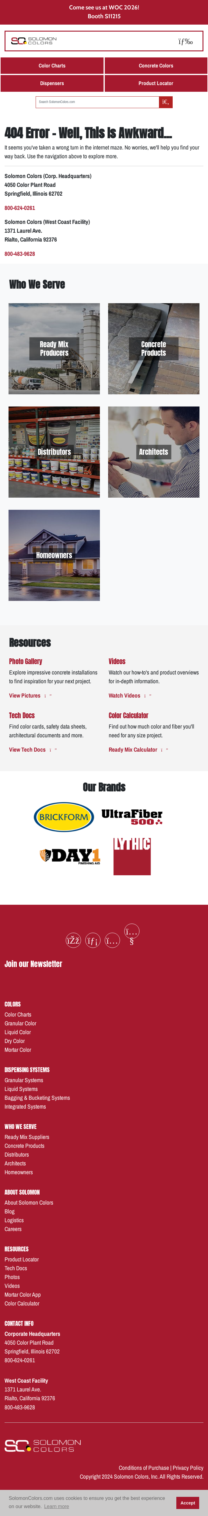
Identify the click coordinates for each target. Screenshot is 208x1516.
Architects (15, 1163)
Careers (13, 1229)
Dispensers (52, 83)
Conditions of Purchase (144, 1468)
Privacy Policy (188, 1468)
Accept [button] (188, 1503)
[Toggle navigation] (185, 40)
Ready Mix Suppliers (27, 1137)
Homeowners (19, 1172)
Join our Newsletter (33, 964)
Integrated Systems (25, 1106)
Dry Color (15, 1041)
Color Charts (52, 65)
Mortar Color (18, 1050)
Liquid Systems (21, 1089)
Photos (12, 1277)
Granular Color (20, 1023)
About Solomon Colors (29, 1202)
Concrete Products (24, 1146)
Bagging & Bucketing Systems (37, 1098)
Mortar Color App (23, 1294)
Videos (12, 1286)
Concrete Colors (156, 65)
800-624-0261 (20, 1360)
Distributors (17, 1154)
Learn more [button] (56, 1506)
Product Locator (156, 83)
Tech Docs (16, 1268)
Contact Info (19, 1323)
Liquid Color (18, 1032)
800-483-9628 (20, 1407)
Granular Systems (24, 1080)
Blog (10, 1211)
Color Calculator (22, 1303)
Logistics (14, 1220)
